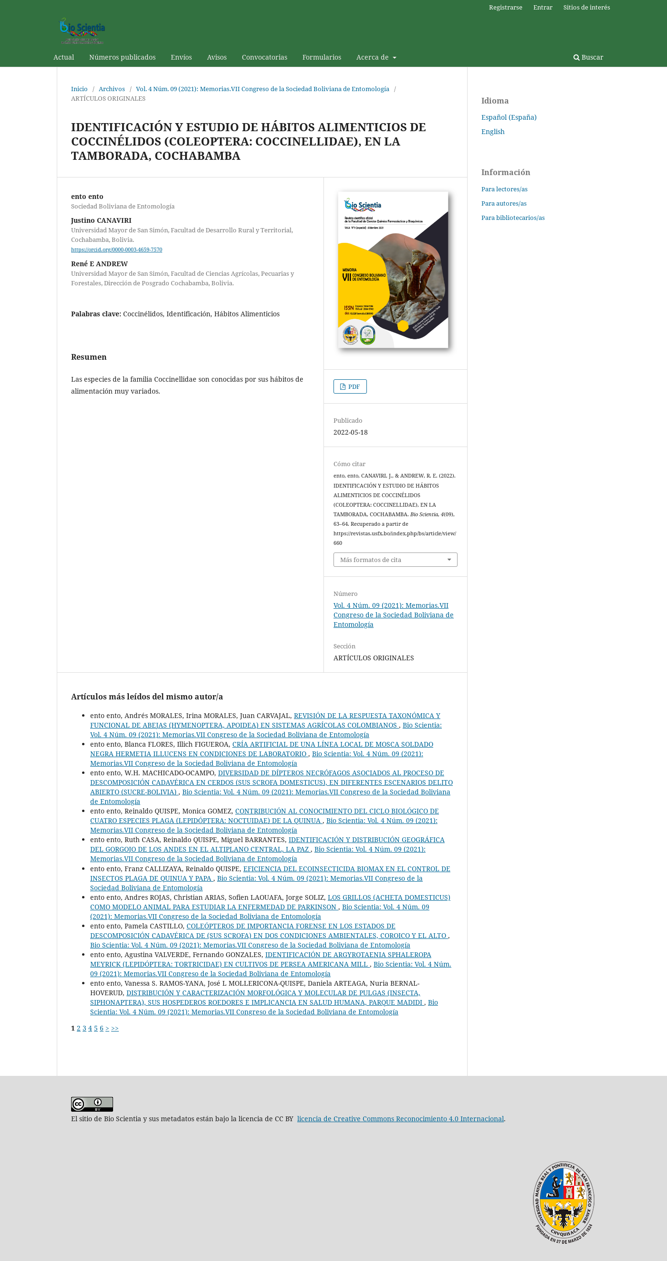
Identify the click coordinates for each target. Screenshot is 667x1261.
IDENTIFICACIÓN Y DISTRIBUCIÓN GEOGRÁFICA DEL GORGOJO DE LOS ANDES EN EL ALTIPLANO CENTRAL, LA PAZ (267, 844)
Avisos (217, 57)
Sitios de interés (586, 7)
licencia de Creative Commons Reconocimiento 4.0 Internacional (400, 1118)
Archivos (112, 88)
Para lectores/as (504, 189)
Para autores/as (504, 203)
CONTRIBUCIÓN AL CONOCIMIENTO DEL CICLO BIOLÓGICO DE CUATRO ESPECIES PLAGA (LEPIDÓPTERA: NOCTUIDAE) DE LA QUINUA (264, 815)
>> (115, 1027)
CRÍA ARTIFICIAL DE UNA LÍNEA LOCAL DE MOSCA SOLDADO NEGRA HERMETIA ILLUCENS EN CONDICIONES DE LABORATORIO (261, 749)
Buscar (588, 57)
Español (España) (509, 117)
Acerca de (373, 57)
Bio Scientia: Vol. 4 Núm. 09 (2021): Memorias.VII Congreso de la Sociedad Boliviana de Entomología (266, 729)
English (493, 131)
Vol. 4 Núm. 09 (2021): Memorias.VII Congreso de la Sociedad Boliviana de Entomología (262, 88)
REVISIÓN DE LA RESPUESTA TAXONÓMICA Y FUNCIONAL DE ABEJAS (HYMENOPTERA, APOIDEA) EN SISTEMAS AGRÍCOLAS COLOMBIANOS (265, 720)
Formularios (321, 57)
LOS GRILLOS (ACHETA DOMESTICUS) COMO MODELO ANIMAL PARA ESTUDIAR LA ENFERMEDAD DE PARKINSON (270, 902)
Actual (63, 57)
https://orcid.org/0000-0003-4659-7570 (116, 249)
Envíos (181, 57)
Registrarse (505, 7)
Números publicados (122, 57)
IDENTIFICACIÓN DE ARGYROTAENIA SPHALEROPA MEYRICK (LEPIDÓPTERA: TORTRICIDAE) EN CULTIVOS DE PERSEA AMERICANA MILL (260, 959)
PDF (353, 386)
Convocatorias (264, 57)
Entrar (542, 7)
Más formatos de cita (370, 559)
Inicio (79, 88)
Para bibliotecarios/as (513, 217)
